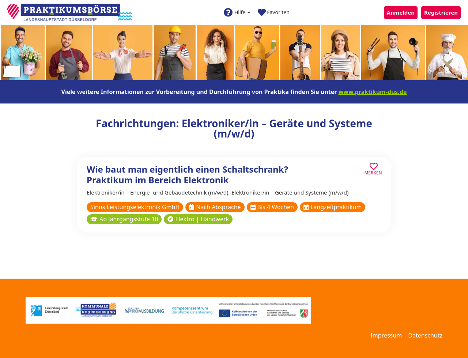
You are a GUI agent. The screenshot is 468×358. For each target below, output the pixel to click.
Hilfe (237, 12)
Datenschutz (425, 335)
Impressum (386, 335)
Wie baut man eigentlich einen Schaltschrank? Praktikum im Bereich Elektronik (187, 174)
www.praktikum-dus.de (373, 92)
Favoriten (274, 12)
